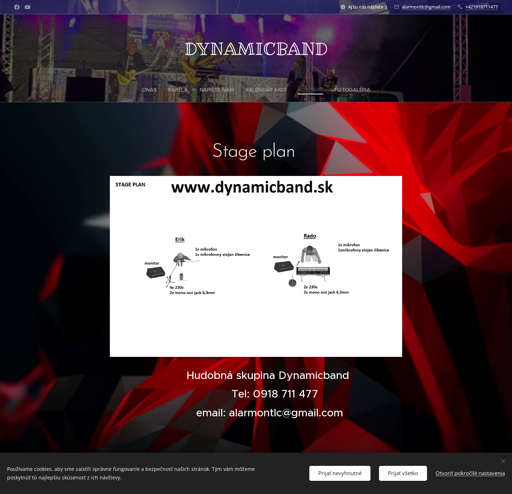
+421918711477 (481, 7)
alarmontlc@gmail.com (426, 7)
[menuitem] (152, 90)
